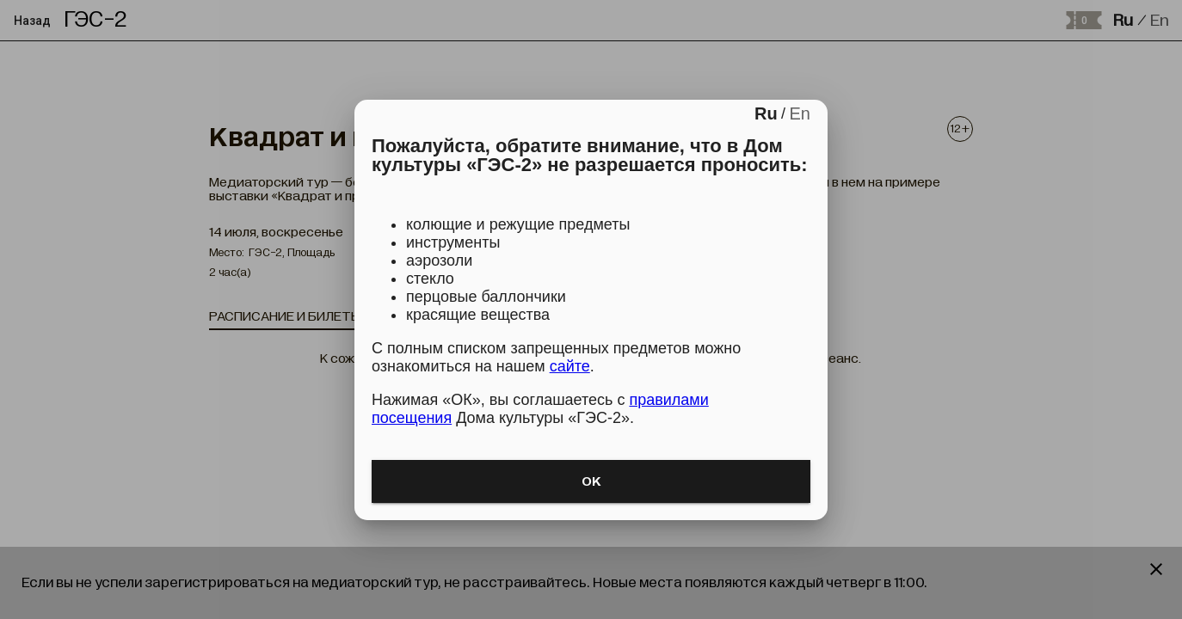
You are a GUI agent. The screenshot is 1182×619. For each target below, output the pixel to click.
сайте (570, 366)
